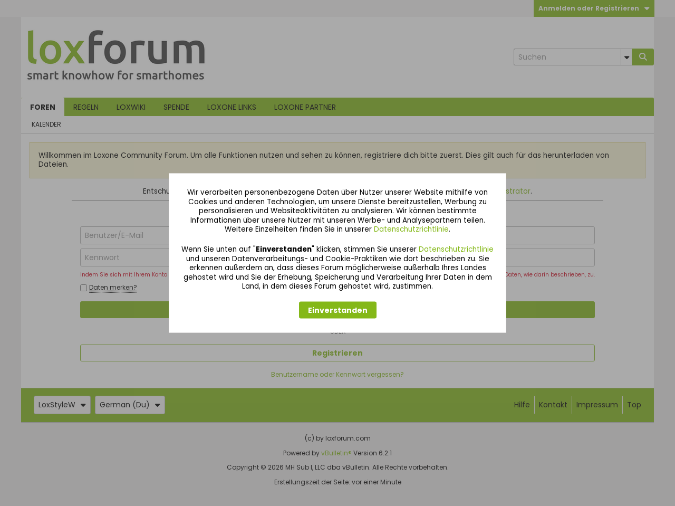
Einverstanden (338, 309)
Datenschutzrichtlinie (411, 229)
